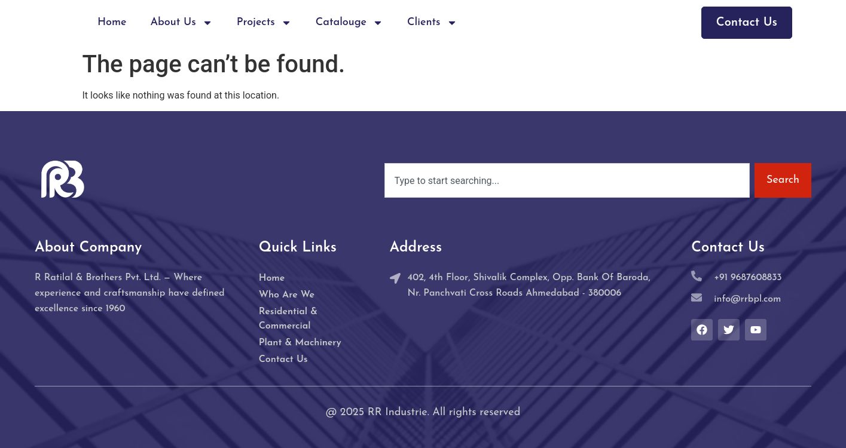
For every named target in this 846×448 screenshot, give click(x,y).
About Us (181, 22)
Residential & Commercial (288, 319)
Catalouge (349, 22)
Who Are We (286, 295)
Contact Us (283, 359)
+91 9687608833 (747, 278)
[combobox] (567, 180)
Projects (264, 22)
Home (112, 22)
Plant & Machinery (300, 343)
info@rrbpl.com (747, 299)
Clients (432, 22)
